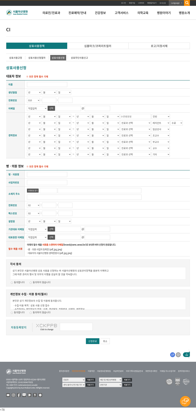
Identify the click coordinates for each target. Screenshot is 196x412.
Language (175, 3)
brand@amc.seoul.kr (74, 244)
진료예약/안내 (77, 13)
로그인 (123, 3)
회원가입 (132, 3)
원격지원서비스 (184, 371)
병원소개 (184, 13)
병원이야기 (164, 13)
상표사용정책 (37, 46)
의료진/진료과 (51, 13)
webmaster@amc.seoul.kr (28, 385)
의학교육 (142, 13)
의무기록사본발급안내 (134, 371)
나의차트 (141, 3)
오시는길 (163, 3)
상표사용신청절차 (36, 57)
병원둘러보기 (151, 3)
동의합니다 (19, 282)
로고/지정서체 (159, 46)
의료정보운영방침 (104, 371)
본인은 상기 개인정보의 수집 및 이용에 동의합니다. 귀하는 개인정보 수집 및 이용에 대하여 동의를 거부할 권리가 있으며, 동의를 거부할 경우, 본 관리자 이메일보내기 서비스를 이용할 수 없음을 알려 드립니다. (98, 304)
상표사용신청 (58, 57)
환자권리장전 (64, 371)
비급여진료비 (118, 371)
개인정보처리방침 (78, 371)
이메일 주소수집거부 (167, 371)
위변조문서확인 (151, 371)
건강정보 (100, 13)
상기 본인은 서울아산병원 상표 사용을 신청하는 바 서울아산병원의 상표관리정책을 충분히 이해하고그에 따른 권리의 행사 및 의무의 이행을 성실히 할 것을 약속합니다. (61, 272)
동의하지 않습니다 (42, 282)
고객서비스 (121, 13)
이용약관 (91, 371)
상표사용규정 (15, 57)
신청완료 (92, 341)
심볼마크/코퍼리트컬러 (97, 46)
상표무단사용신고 (79, 57)
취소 (105, 341)
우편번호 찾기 (33, 190)
